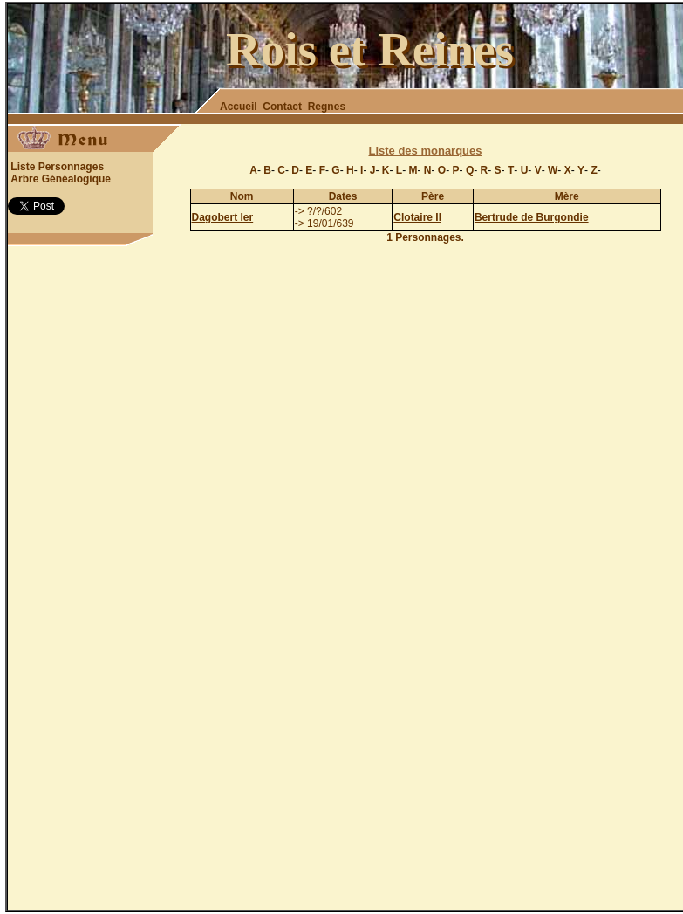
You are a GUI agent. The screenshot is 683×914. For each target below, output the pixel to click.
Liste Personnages (57, 167)
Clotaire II (417, 217)
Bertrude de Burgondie (532, 217)
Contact (282, 106)
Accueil (238, 106)
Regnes (326, 106)
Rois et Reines (370, 49)
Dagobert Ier (223, 217)
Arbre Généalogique (60, 179)
